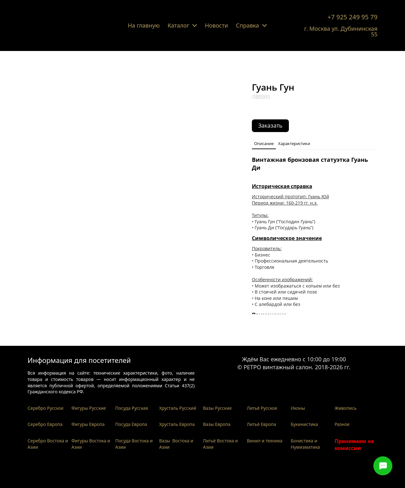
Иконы (298, 408)
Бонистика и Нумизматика (305, 444)
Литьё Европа (261, 424)
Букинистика (304, 424)
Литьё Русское (262, 408)
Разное (341, 424)
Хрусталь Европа (177, 424)
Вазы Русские (217, 408)
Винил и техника (264, 441)
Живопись (345, 408)
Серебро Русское (46, 408)
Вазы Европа (217, 424)
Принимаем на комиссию (354, 445)
